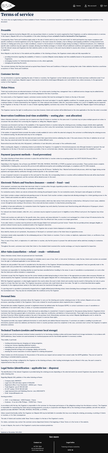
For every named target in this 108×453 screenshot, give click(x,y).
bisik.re (38, 449)
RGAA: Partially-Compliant (70, 449)
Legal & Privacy (70, 447)
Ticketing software (67, 436)
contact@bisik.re (37, 444)
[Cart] (104, 6)
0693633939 (37, 446)
